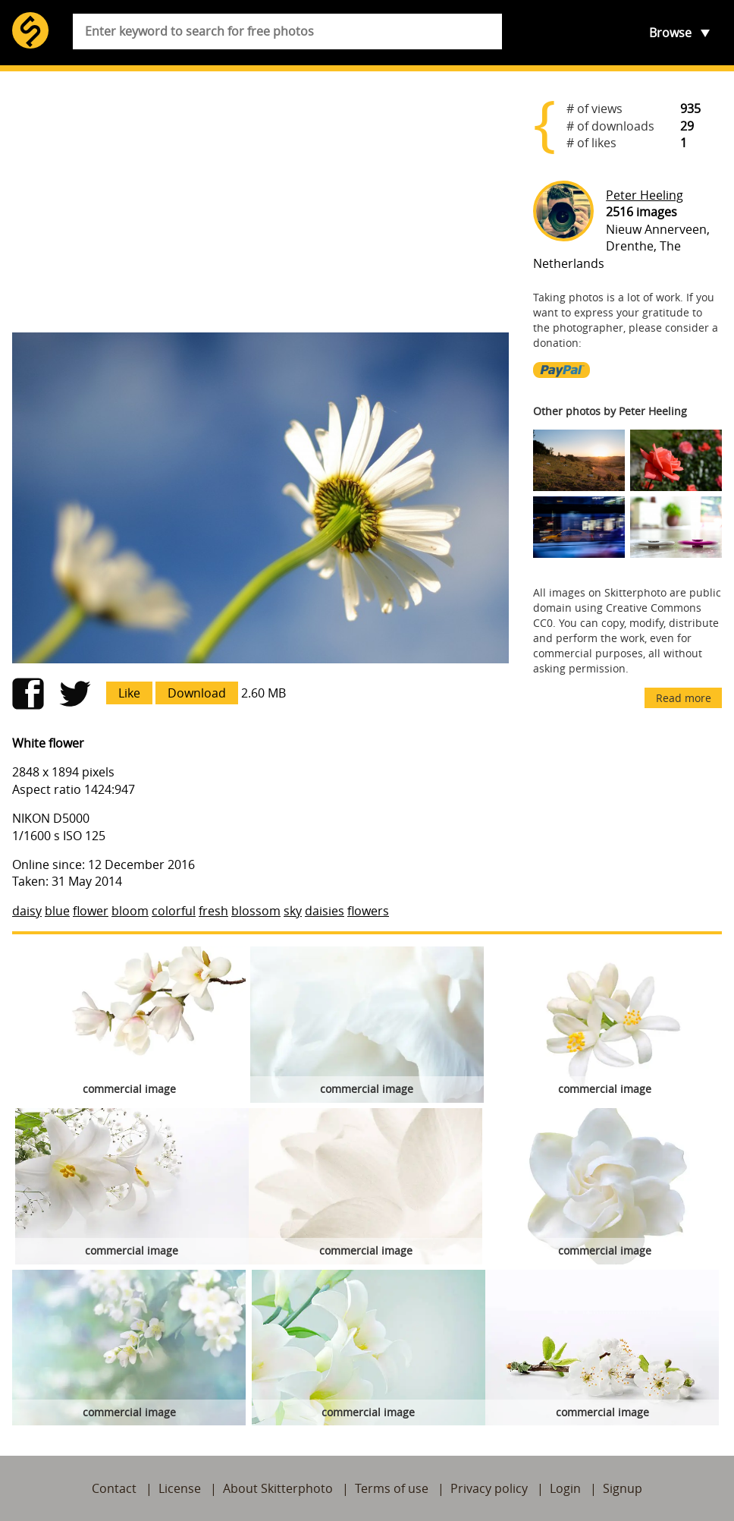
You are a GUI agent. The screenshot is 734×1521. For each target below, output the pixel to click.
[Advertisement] (260, 202)
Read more (683, 698)
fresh (213, 910)
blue (57, 910)
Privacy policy (489, 1488)
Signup (622, 1488)
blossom (256, 910)
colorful (174, 910)
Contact (114, 1488)
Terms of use (391, 1488)
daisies (324, 910)
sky (293, 910)
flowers (368, 910)
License (179, 1488)
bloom (130, 910)
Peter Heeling (644, 195)
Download (197, 693)
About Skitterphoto (278, 1488)
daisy (27, 910)
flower (90, 910)
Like (129, 693)
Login (565, 1488)
